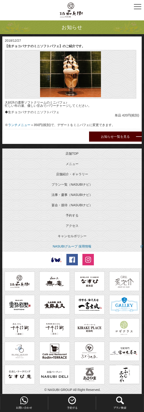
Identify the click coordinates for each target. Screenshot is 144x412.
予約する (72, 215)
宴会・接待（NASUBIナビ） (72, 205)
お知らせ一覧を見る (115, 136)
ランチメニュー (19, 125)
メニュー (72, 163)
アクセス (72, 225)
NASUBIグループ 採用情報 (72, 246)
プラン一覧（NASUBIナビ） (72, 184)
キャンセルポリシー (72, 236)
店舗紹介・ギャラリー (72, 174)
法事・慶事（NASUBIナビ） (72, 194)
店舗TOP (72, 153)
